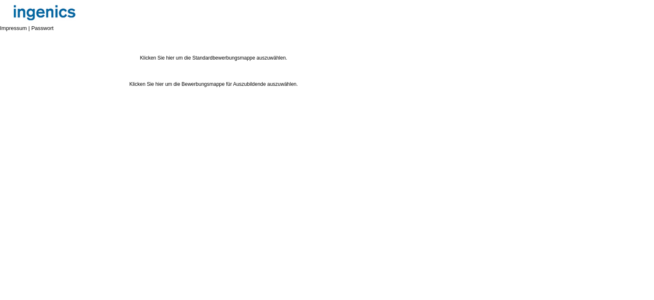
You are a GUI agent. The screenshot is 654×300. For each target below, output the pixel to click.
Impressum (13, 28)
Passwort (42, 28)
